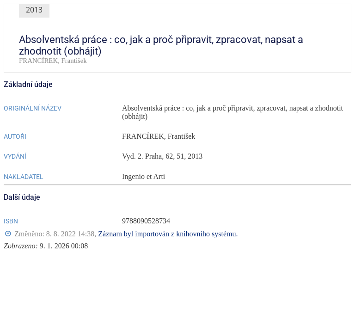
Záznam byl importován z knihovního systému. (168, 234)
